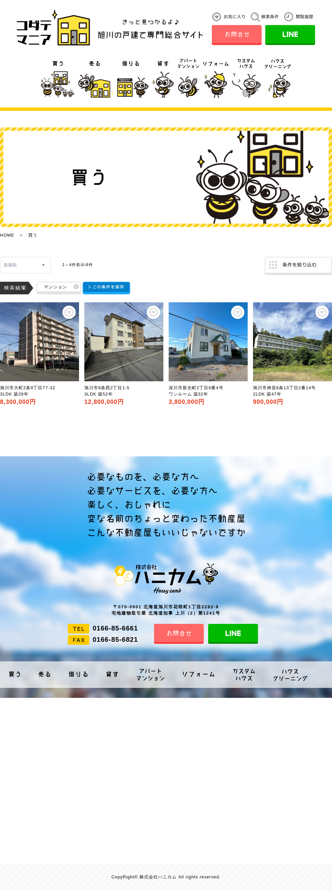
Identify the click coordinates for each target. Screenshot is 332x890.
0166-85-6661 (115, 628)
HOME (7, 235)
